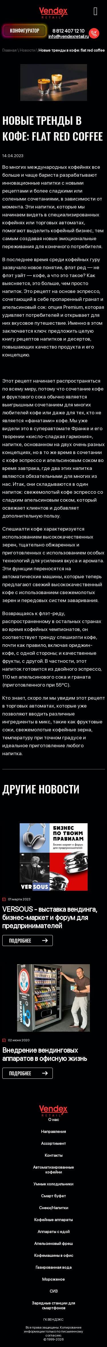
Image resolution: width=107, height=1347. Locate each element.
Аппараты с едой (54, 1231)
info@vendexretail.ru (69, 36)
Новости (27, 50)
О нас (53, 1119)
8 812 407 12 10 (68, 31)
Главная (9, 50)
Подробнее (20, 940)
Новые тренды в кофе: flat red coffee (72, 50)
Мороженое (53, 1279)
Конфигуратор (24, 30)
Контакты (53, 1155)
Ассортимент (53, 1143)
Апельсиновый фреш (53, 1243)
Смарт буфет (53, 1196)
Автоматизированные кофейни (53, 1169)
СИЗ (54, 1291)
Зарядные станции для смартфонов (53, 1305)
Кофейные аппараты (53, 1219)
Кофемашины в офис (53, 1255)
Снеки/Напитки (53, 1207)
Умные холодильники (53, 1184)
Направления (53, 1131)
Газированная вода (54, 1267)
